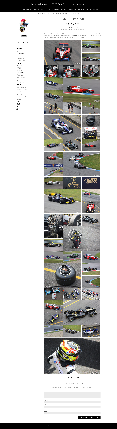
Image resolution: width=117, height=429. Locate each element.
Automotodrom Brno (76, 33)
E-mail (46, 404)
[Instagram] (73, 24)
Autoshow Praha (21, 96)
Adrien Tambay (78, 35)
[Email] (78, 24)
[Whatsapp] (76, 24)
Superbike (19, 67)
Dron (95, 9)
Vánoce (18, 110)
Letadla (55, 9)
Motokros (19, 70)
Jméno (47, 400)
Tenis (18, 79)
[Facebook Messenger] (69, 24)
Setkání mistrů (20, 58)
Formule (64, 13)
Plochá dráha (20, 72)
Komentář (48, 390)
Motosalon (20, 94)
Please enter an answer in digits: (53, 409)
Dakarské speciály (21, 62)
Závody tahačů (21, 60)
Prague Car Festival (22, 89)
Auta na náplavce (21, 87)
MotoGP (19, 65)
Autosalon (19, 98)
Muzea (63, 9)
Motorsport (24, 9)
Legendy (19, 86)
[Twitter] (71, 24)
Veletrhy (45, 9)
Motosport (19, 63)
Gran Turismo (20, 50)
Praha (80, 9)
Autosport (56, 13)
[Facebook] (67, 24)
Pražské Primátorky (22, 80)
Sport (35, 9)
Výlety (72, 9)
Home (40, 13)
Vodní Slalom (20, 82)
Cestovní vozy (20, 53)
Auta (88, 9)
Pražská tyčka (20, 75)
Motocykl (19, 92)
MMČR (19, 68)
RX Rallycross (20, 57)
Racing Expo (20, 91)
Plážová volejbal (21, 77)
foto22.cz (57, 425)
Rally (18, 55)
